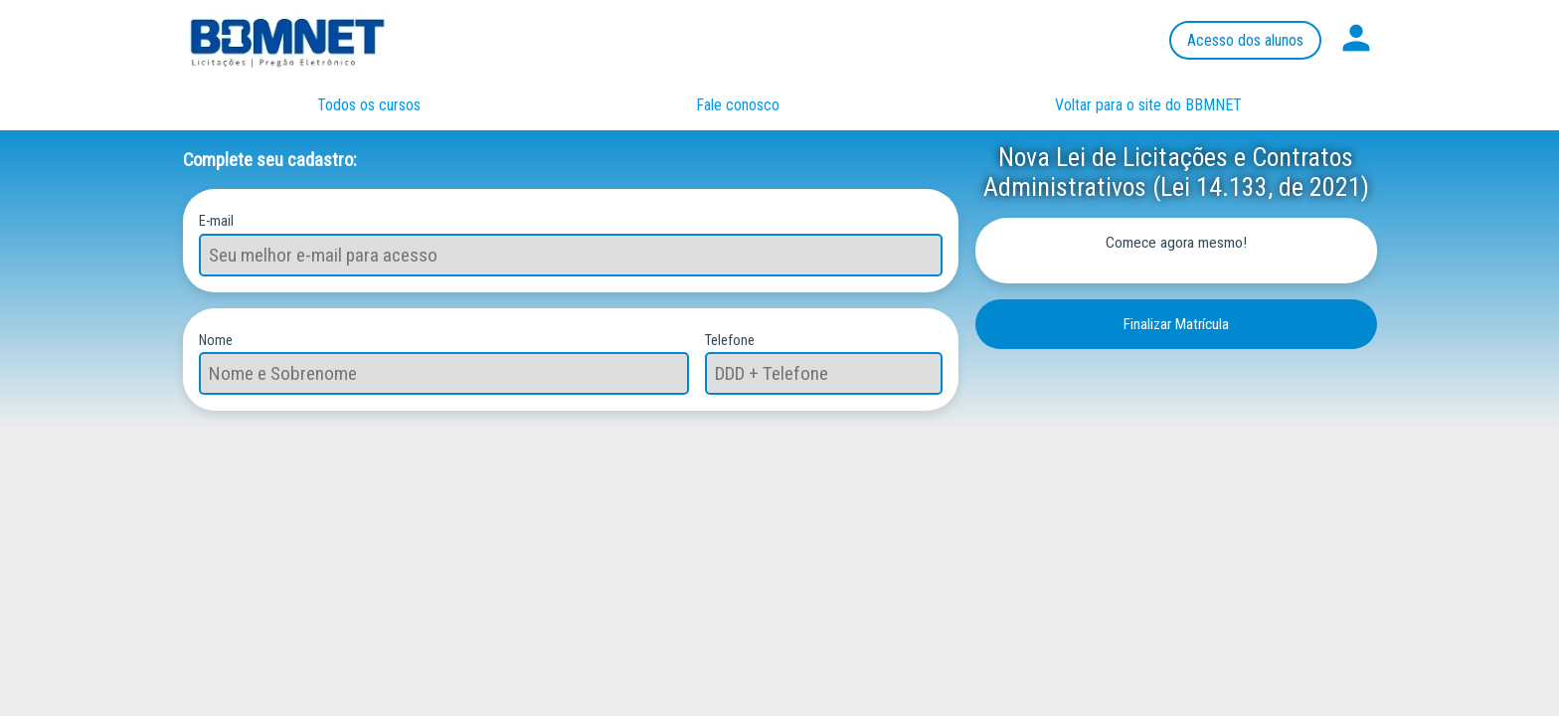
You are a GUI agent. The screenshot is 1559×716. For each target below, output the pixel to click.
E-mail (216, 220)
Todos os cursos (369, 104)
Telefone (730, 339)
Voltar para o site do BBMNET (1148, 104)
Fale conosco (738, 104)
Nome (216, 339)
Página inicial (307, 40)
